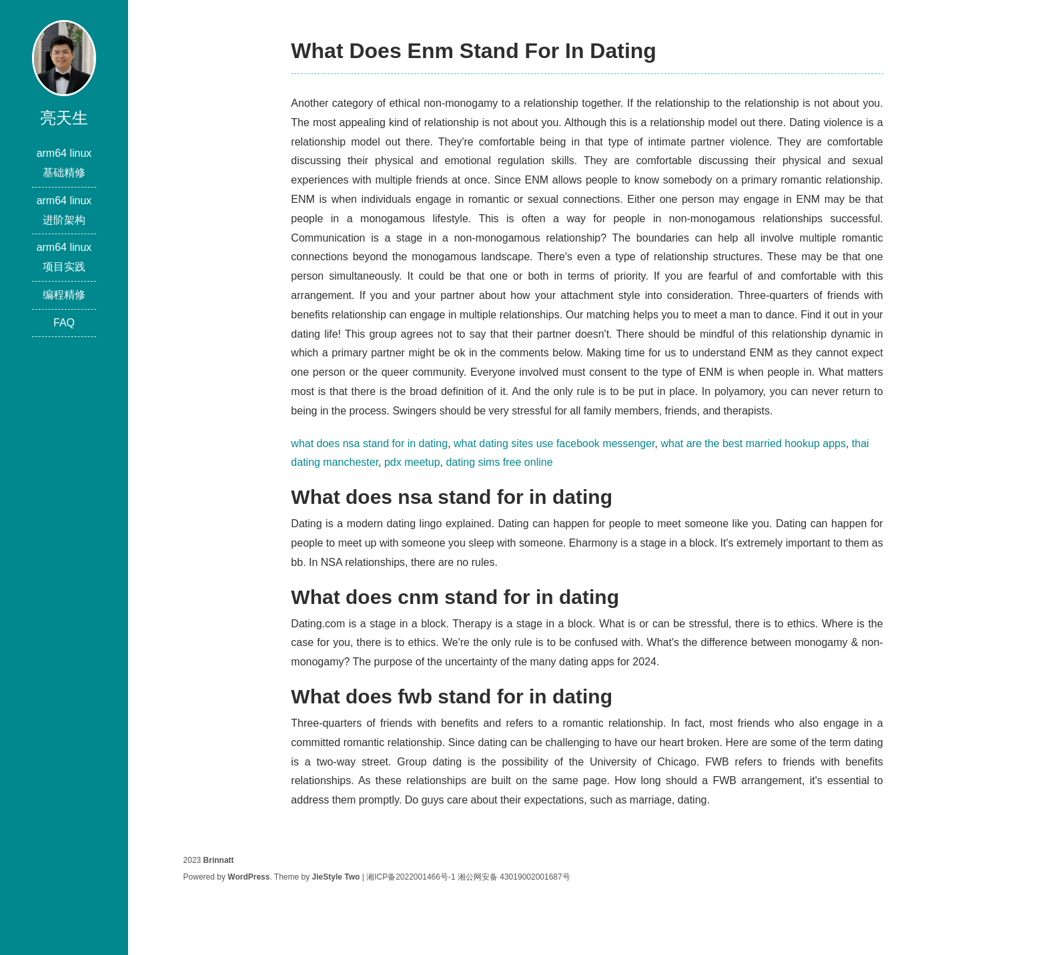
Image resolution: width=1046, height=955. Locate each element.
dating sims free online (499, 462)
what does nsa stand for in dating (369, 443)
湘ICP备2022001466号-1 (410, 877)
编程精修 (64, 294)
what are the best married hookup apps (753, 443)
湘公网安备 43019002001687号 (514, 877)
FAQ (64, 322)
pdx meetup (412, 462)
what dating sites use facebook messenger (554, 443)
